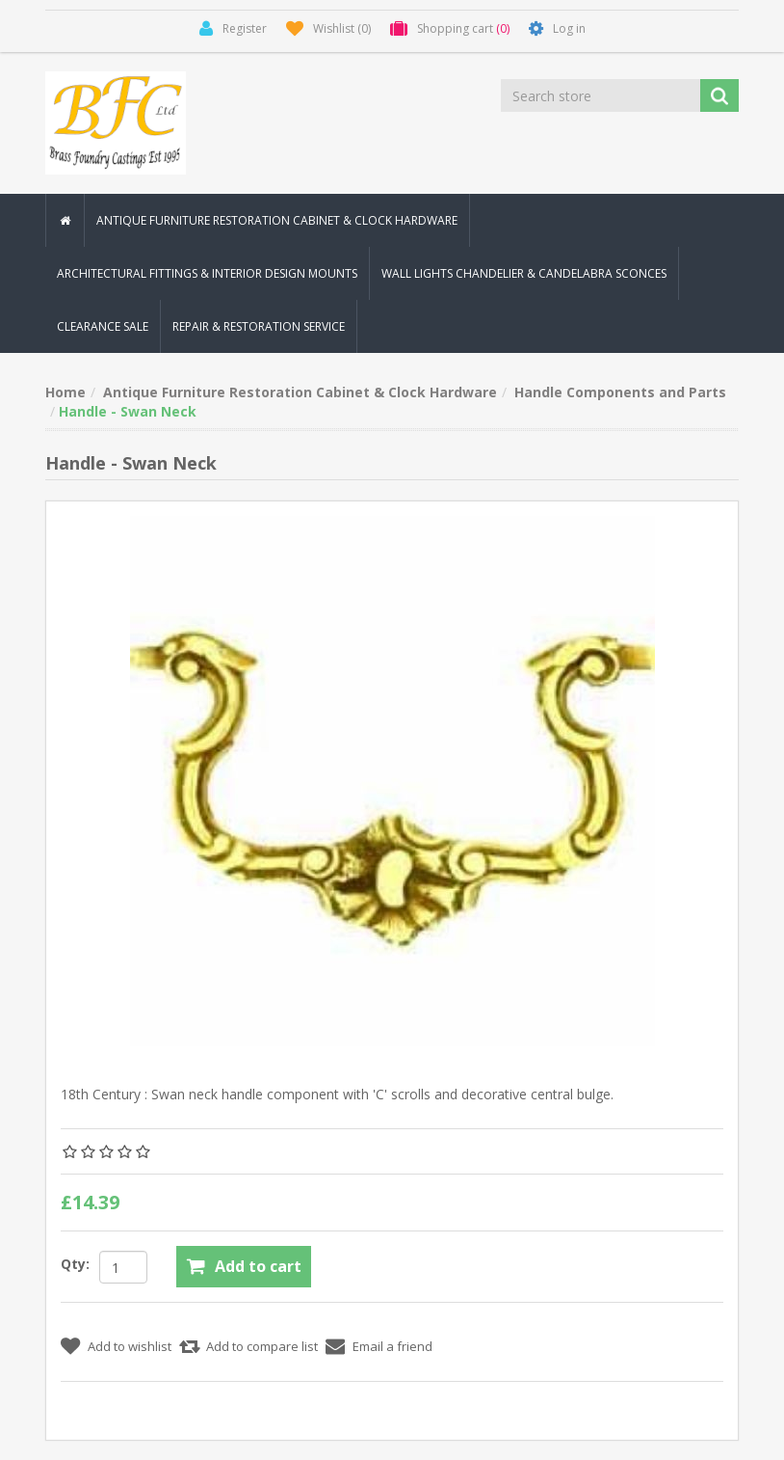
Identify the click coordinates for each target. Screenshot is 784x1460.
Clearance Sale (102, 326)
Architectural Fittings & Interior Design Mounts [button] (207, 273)
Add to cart (258, 1266)
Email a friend (392, 1346)
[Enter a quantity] (123, 1267)
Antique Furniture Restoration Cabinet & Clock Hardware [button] (276, 220)
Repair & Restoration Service (258, 326)
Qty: (75, 1264)
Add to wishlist (129, 1346)
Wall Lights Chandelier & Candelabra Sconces (523, 273)
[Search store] (602, 95)
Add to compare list (262, 1346)
